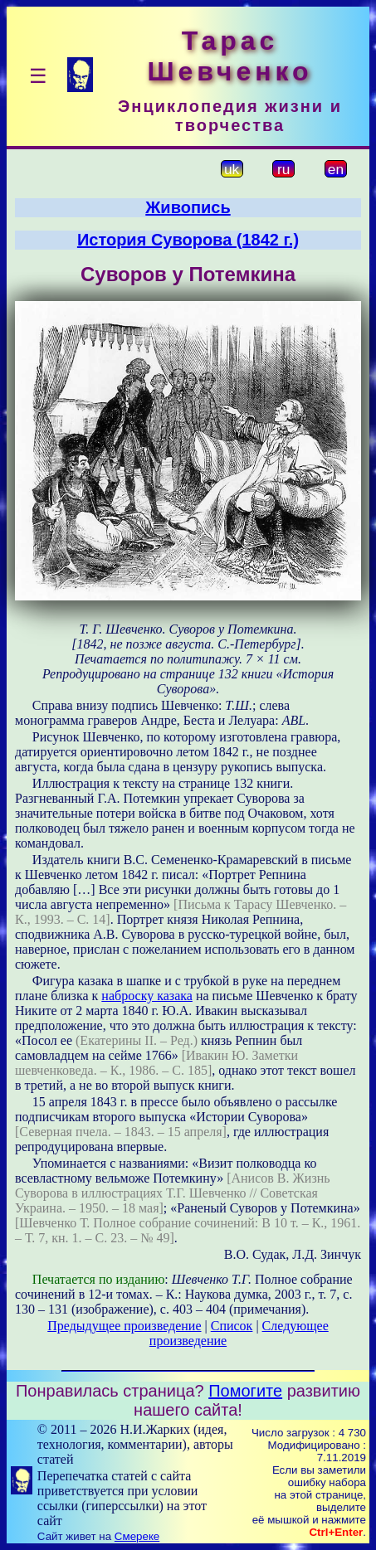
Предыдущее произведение (124, 1326)
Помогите (245, 1391)
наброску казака (147, 996)
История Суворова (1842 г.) (188, 240)
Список (232, 1326)
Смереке (137, 1536)
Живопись (187, 207)
